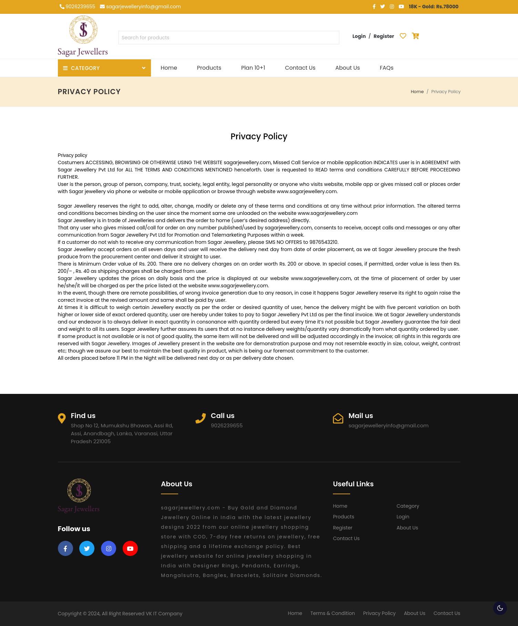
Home (169, 68)
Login (403, 516)
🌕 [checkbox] (500, 608)
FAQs (387, 68)
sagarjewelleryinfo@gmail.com (140, 6)
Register (342, 527)
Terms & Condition (333, 613)
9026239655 (77, 6)
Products (209, 68)
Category (408, 506)
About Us (347, 68)
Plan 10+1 (253, 68)
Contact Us (300, 68)
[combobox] (229, 39)
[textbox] (229, 37)
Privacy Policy (379, 613)
